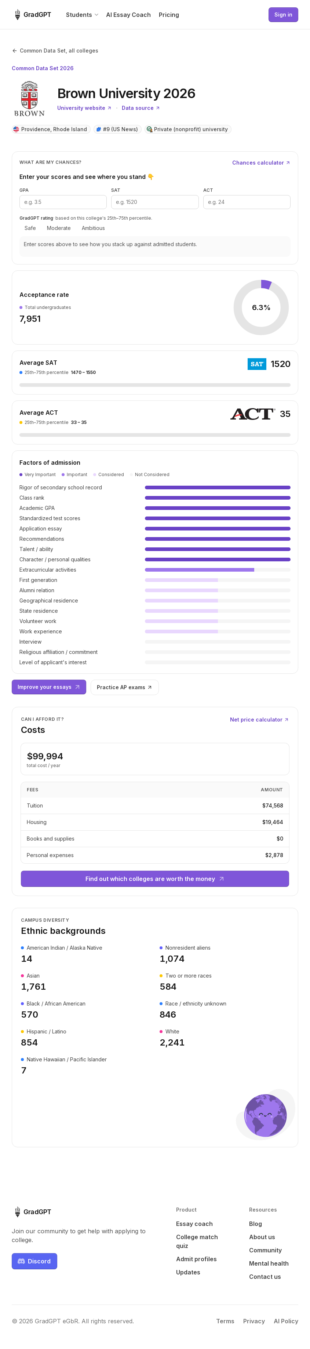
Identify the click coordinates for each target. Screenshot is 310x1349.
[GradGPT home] (31, 15)
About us (262, 1237)
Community (265, 1250)
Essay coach (194, 1223)
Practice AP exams (125, 687)
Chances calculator (261, 162)
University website (84, 108)
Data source (141, 108)
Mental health (269, 1263)
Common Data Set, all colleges (55, 50)
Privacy (254, 1321)
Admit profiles (196, 1259)
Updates (188, 1272)
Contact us (265, 1276)
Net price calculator (259, 719)
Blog (255, 1223)
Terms (225, 1321)
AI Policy (286, 1321)
